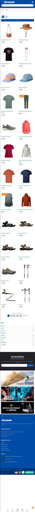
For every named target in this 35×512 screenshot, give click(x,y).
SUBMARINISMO (3, 342)
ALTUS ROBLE (21, 280)
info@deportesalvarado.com (12, 461)
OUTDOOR (2, 330)
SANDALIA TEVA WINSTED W (5, 233)
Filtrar (18, 20)
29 (20, 315)
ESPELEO (2, 328)
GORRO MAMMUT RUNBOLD (23, 40)
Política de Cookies (4, 446)
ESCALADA (2, 325)
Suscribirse (30, 365)
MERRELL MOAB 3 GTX (5, 280)
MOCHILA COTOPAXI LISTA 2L (6, 40)
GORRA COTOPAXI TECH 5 (5, 87)
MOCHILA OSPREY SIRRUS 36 (6, 209)
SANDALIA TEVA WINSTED (5, 257)
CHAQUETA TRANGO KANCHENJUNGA (25, 136)
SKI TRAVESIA (3, 337)
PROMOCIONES (3, 333)
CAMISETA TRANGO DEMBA (5, 160)
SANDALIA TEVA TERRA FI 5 (23, 233)
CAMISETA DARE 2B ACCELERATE (6, 185)
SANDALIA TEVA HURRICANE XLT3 (24, 257)
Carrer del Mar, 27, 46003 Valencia (15, 456)
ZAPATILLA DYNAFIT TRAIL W (6, 136)
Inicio (2, 323)
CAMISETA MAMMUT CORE (5, 63)
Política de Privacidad (4, 444)
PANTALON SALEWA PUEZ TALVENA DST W (25, 111)
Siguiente (25, 315)
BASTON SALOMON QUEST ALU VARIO (25, 63)
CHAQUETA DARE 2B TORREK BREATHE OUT (26, 209)
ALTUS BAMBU (3, 304)
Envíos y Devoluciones (4, 448)
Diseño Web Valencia (14, 469)
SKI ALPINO (3, 335)
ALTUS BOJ (20, 304)
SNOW (2, 340)
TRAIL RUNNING (3, 344)
